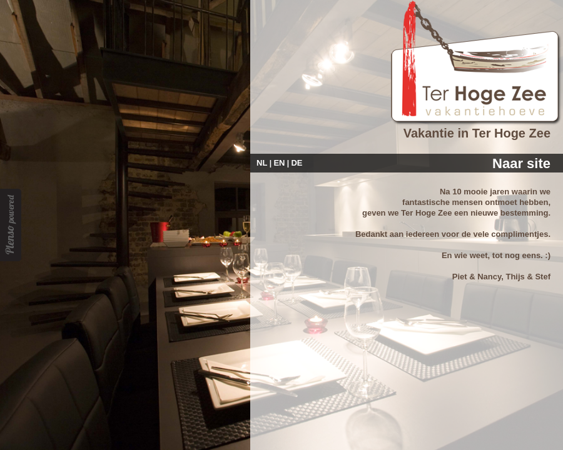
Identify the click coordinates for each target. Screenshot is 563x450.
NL (261, 163)
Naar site (521, 163)
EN (279, 163)
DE (296, 163)
